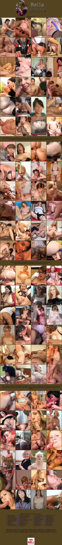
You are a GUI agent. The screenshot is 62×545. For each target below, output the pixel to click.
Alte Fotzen (36, 525)
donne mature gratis (12, 518)
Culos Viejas (24, 529)
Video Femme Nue (12, 519)
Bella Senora (40, 529)
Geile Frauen (23, 525)
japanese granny (11, 515)
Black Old (48, 532)
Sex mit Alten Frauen (39, 516)
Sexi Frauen (49, 516)
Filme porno (49, 524)
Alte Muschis (22, 524)
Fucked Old (42, 532)
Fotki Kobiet (48, 529)
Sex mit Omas (23, 518)
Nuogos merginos (11, 517)
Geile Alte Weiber (24, 521)
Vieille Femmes (9, 529)
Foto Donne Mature (11, 530)
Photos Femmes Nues (25, 515)
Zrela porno (22, 522)
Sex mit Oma (49, 525)
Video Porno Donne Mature (26, 519)
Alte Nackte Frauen (24, 523)
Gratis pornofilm (49, 517)
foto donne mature (24, 517)
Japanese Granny (23, 532)
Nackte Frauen (49, 518)
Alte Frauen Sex (49, 519)
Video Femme (38, 521)
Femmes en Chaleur (12, 525)
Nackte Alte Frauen (39, 518)
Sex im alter (49, 523)
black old (10, 523)
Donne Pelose (11, 516)
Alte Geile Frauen (50, 521)
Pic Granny (54, 532)
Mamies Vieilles (33, 530)
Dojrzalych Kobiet (51, 530)
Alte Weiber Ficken (12, 521)
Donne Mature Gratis (22, 530)
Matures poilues (38, 524)
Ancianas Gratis (32, 529)
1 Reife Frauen (38, 522)
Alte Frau (54, 529)
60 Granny (15, 532)
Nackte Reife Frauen (24, 516)
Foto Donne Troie (38, 515)
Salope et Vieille (11, 524)
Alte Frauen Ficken (50, 515)
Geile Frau (37, 523)
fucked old (10, 522)
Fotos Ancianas (41, 530)
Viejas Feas (17, 529)
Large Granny (8, 532)
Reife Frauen (49, 522)
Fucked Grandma (33, 532)
